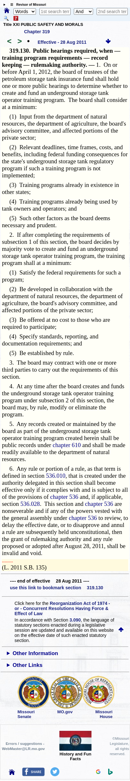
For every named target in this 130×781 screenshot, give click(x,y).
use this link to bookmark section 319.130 (56, 587)
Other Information (35, 653)
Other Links (27, 665)
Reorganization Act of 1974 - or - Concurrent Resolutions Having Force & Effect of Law (62, 608)
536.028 (30, 503)
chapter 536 (64, 496)
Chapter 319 (37, 31)
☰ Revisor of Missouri (26, 4)
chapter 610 (67, 445)
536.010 (55, 475)
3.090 (75, 619)
